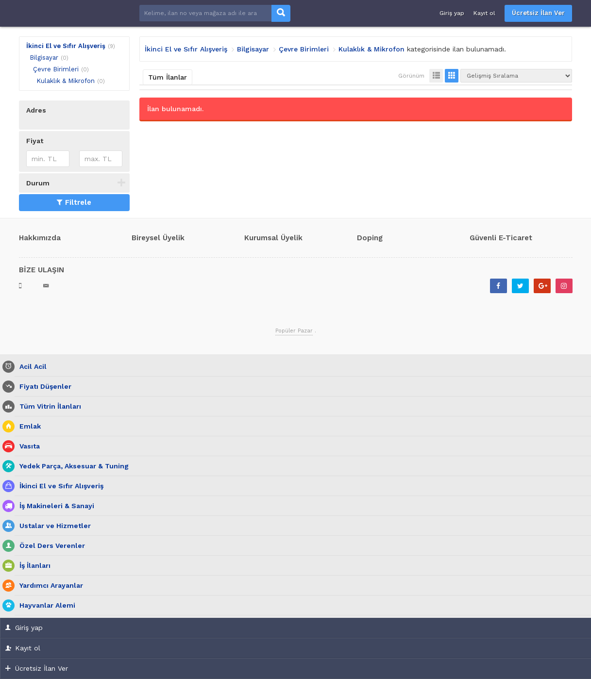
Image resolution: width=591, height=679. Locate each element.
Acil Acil (31, 367)
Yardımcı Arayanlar (49, 586)
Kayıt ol (484, 13)
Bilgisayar (44, 57)
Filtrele (74, 202)
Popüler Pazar (294, 331)
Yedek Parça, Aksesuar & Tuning (72, 466)
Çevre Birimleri (56, 69)
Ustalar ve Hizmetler (53, 526)
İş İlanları (33, 566)
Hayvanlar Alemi (45, 605)
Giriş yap (451, 13)
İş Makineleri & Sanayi (54, 506)
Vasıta (27, 446)
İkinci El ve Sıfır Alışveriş (65, 46)
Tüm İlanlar (167, 77)
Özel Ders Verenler (50, 546)
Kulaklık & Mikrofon (65, 80)
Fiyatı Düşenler (43, 387)
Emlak (28, 426)
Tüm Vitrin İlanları (48, 406)
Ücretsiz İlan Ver (538, 13)
